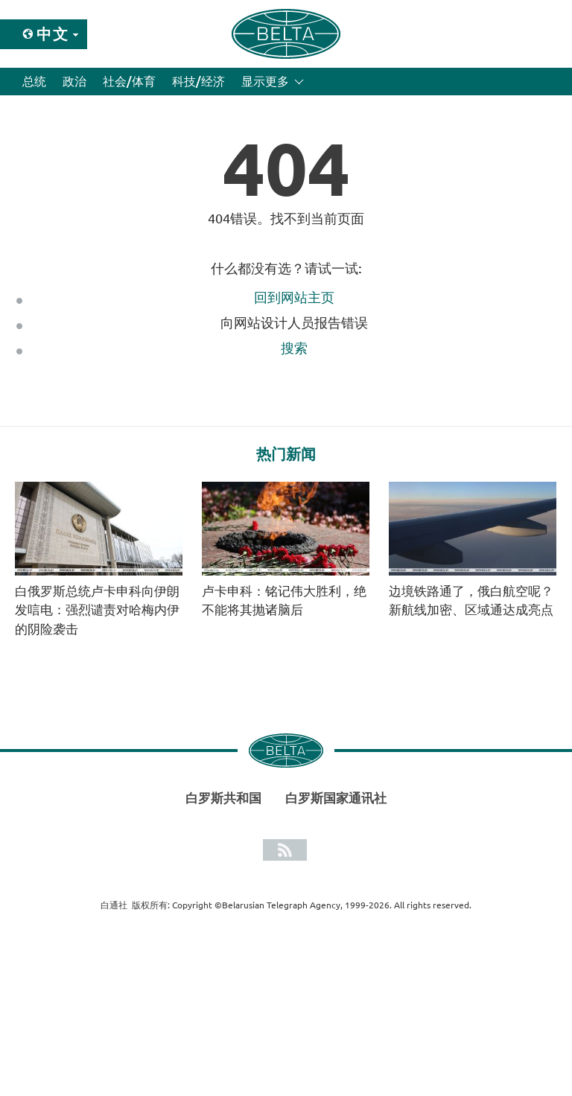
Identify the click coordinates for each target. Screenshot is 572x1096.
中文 (52, 33)
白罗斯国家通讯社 (336, 798)
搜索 (294, 347)
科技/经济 (198, 81)
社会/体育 (129, 81)
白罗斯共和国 (223, 798)
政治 (74, 81)
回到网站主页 (294, 297)
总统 (34, 81)
